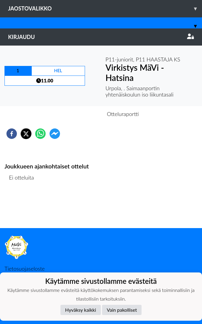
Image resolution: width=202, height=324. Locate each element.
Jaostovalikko (105, 8)
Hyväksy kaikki (80, 310)
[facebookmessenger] (54, 133)
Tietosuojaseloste (24, 268)
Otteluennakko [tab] (80, 114)
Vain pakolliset (122, 310)
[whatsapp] (40, 133)
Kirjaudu (101, 37)
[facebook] (11, 133)
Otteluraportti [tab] (123, 114)
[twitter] (26, 133)
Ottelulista (24, 208)
